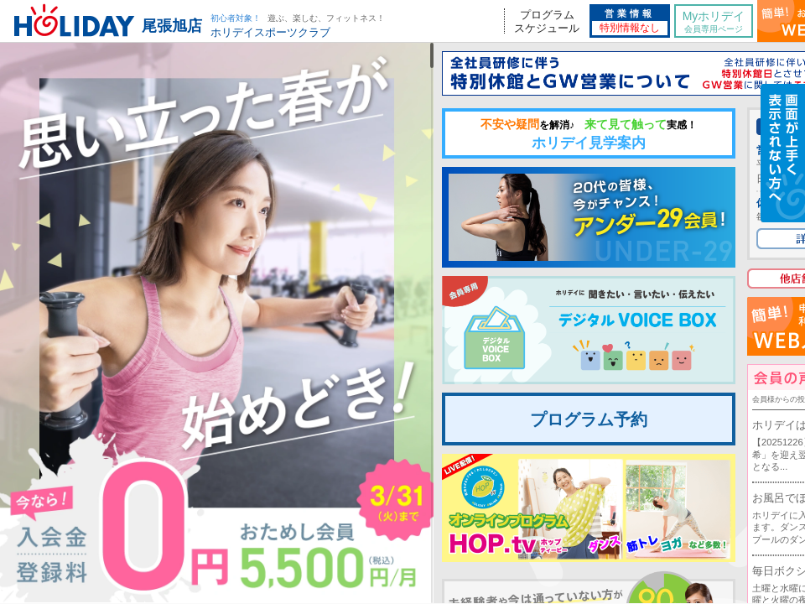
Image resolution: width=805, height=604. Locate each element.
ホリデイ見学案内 (588, 134)
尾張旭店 (172, 26)
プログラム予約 (588, 419)
